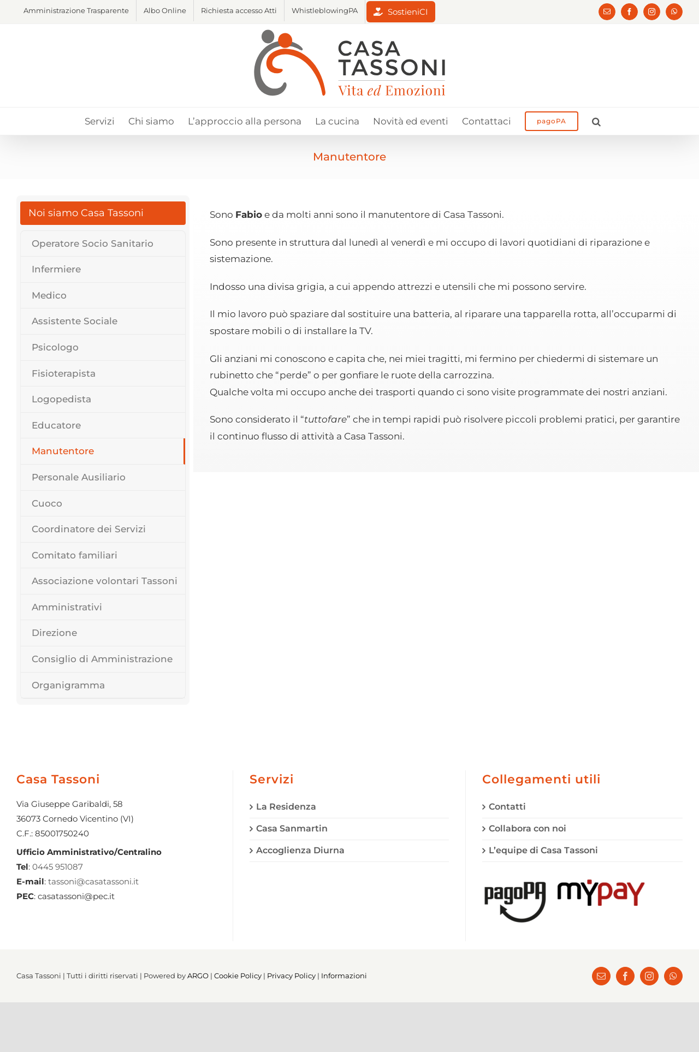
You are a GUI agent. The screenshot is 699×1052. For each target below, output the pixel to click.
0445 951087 (57, 866)
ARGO (198, 975)
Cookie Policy (238, 975)
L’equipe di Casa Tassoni (543, 850)
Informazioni (344, 975)
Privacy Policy (291, 975)
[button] (596, 121)
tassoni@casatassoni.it (93, 881)
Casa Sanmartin (292, 828)
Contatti (507, 806)
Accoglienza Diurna (300, 850)
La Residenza (286, 806)
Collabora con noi (527, 828)
